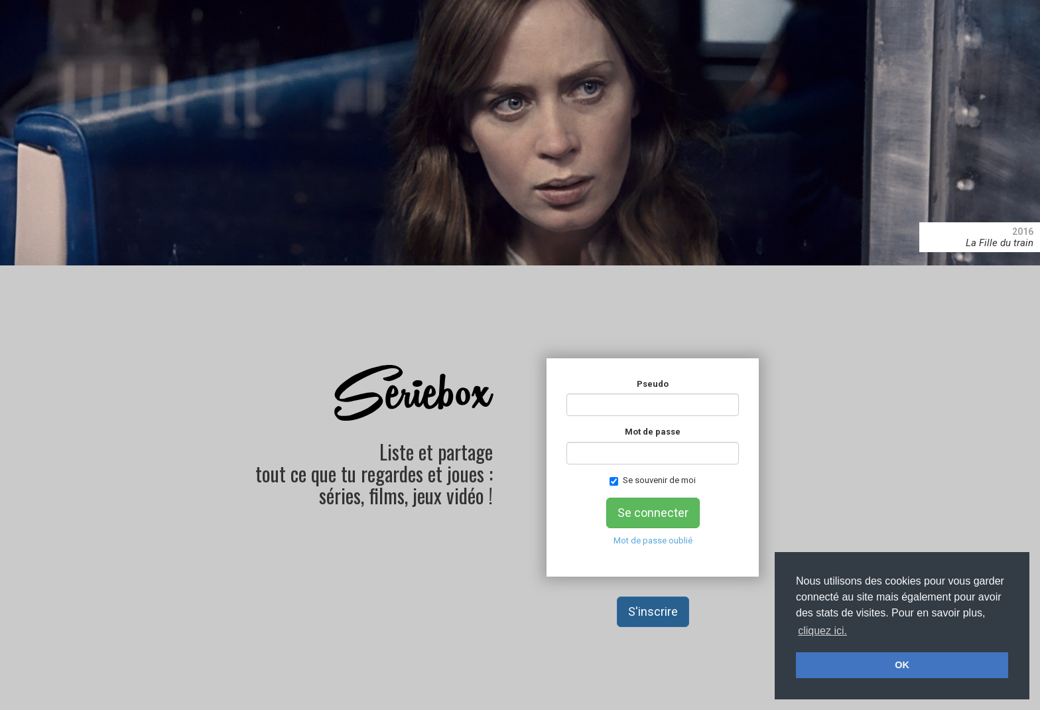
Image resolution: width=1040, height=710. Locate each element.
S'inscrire (653, 611)
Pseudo (653, 384)
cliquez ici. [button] (822, 630)
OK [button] (902, 665)
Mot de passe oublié (653, 540)
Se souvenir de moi (653, 480)
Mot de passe (653, 432)
